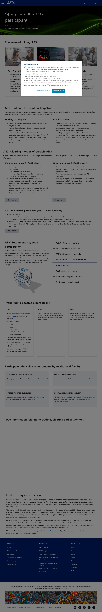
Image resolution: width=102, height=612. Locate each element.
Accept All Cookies (58, 90)
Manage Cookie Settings (44, 90)
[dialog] (51, 78)
